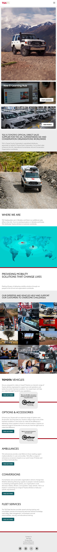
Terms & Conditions (28, 543)
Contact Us (28, 536)
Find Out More (8, 395)
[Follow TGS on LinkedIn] (20, 548)
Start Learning (46, 100)
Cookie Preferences (28, 542)
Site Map (28, 538)
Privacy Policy (28, 540)
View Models (47, 124)
